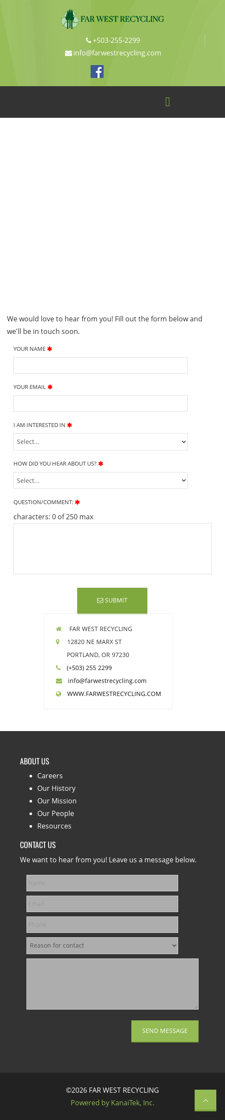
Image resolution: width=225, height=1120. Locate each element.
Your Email (32, 387)
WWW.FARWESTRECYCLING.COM (111, 693)
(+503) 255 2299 (87, 668)
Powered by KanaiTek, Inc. (112, 1102)
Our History (56, 788)
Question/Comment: (46, 502)
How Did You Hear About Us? (58, 463)
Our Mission (57, 801)
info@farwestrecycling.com (104, 681)
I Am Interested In (42, 425)
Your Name (32, 349)
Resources (54, 826)
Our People (55, 813)
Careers (50, 775)
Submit (112, 600)
